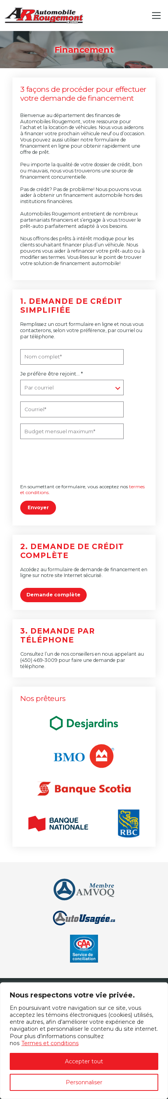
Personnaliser (84, 1082)
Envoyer (38, 507)
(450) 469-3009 (39, 660)
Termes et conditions (50, 1043)
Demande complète (53, 595)
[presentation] (73, 461)
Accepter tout (84, 1061)
